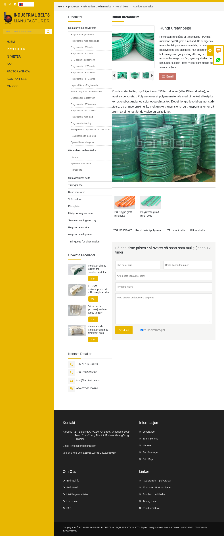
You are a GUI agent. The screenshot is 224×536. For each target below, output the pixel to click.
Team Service (150, 438)
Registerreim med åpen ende (85, 41)
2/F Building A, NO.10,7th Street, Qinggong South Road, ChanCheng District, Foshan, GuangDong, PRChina (102, 435)
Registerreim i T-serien (82, 53)
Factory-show (18, 71)
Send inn (124, 330)
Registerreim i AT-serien (82, 47)
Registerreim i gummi (80, 234)
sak (10, 64)
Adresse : (68, 431)
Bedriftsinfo (72, 480)
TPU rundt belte (176, 230)
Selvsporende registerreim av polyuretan (90, 129)
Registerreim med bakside (83, 110)
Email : (67, 445)
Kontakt (69, 423)
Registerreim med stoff (82, 117)
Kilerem (74, 157)
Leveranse (148, 431)
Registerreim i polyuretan (82, 27)
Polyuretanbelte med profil (83, 136)
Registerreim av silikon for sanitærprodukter (98, 269)
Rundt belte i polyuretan (148, 230)
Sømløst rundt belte (79, 178)
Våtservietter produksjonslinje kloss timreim (97, 309)
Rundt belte (122, 6)
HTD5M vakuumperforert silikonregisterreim (98, 289)
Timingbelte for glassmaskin (84, 241)
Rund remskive (76, 192)
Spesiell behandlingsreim (83, 142)
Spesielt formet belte (81, 163)
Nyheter (14, 56)
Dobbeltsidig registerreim (83, 98)
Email (167, 76)
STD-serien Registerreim (83, 60)
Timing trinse (75, 185)
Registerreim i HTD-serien (83, 66)
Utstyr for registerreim (80, 213)
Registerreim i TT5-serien (83, 79)
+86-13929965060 (86, 372)
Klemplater (74, 206)
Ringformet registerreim (82, 34)
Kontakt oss (17, 78)
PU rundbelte (197, 230)
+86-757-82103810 (87, 364)
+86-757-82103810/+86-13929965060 (94, 452)
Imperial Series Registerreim (84, 85)
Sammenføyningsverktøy (82, 220)
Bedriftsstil (72, 487)
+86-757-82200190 (87, 388)
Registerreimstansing (81, 123)
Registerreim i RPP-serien (83, 72)
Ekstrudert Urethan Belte (97, 6)
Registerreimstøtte (78, 227)
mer (93, 278)
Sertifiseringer (150, 452)
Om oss (12, 86)
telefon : (67, 452)
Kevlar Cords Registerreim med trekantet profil (98, 329)
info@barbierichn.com (88, 380)
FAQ (69, 508)
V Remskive (75, 199)
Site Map (148, 459)
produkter (16, 49)
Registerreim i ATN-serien (83, 104)
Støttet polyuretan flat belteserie (86, 91)
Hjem (11, 41)
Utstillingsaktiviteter (77, 494)
